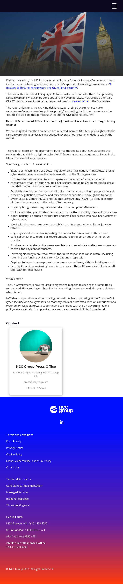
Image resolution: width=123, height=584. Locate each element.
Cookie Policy (14, 454)
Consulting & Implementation (24, 485)
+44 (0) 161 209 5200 (34, 523)
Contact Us (13, 467)
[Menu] (114, 6)
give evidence (80, 101)
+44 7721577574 (36, 387)
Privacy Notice (14, 448)
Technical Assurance (18, 479)
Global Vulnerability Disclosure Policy (28, 461)
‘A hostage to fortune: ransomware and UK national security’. (58, 86)
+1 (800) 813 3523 (34, 530)
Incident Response (17, 499)
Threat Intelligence (17, 505)
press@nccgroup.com (36, 381)
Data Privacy (13, 441)
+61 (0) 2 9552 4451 (25, 536)
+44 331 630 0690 (16, 547)
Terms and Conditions (19, 435)
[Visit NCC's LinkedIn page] (61, 422)
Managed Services (17, 492)
